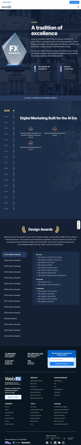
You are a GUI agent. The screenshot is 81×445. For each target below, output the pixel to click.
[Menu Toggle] (78, 7)
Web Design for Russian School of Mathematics (52, 275)
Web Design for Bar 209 (45, 265)
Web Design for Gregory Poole (47, 272)
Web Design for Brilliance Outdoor (48, 270)
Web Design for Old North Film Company (50, 257)
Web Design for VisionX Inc (46, 301)
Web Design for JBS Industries (47, 296)
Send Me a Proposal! (61, 363)
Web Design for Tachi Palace (46, 293)
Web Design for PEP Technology (47, 299)
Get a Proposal (74, 2)
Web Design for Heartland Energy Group (50, 259)
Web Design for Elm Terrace (46, 262)
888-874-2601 (6, 2)
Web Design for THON (44, 282)
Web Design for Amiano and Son (47, 267)
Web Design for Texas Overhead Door (49, 284)
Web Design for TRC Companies (47, 291)
